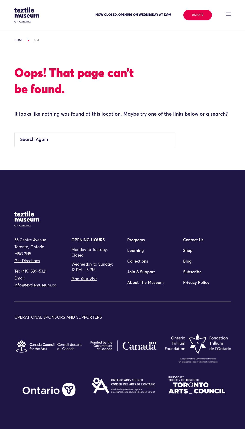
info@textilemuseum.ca (35, 285)
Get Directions (27, 261)
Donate (197, 15)
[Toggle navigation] (228, 14)
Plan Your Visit (84, 279)
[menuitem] (150, 242)
